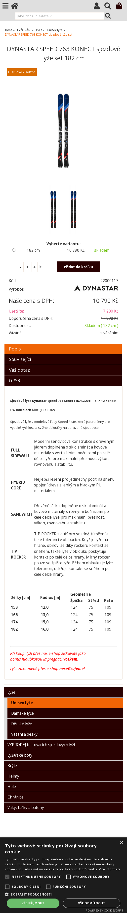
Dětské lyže (21, 723)
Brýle (12, 765)
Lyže (11, 692)
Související (20, 359)
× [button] (121, 843)
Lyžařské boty (19, 755)
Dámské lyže (22, 713)
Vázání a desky (24, 734)
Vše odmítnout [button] (91, 903)
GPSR (14, 380)
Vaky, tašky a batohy (25, 807)
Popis (15, 349)
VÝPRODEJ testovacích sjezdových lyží (41, 744)
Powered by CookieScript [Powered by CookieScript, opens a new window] (104, 910)
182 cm (33, 250)
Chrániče (15, 797)
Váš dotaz (19, 370)
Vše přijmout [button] (33, 903)
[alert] (63, 875)
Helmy (13, 776)
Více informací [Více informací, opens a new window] (109, 869)
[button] (63, 894)
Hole (11, 786)
